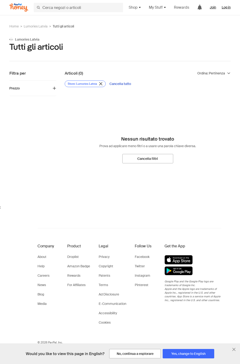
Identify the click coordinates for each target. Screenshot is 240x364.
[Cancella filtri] (147, 158)
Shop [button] (135, 7)
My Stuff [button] (157, 7)
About (42, 257)
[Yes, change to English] (188, 353)
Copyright (106, 266)
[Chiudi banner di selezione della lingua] (234, 349)
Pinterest (141, 285)
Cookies (105, 322)
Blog (41, 294)
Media (42, 304)
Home (14, 26)
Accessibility (108, 313)
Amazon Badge (78, 266)
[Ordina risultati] (214, 73)
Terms (103, 285)
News (42, 285)
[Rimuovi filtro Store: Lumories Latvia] (85, 83)
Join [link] (213, 7)
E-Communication (112, 304)
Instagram (142, 275)
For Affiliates (76, 285)
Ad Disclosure (109, 294)
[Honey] (18, 8)
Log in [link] (226, 7)
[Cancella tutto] (120, 84)
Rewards (181, 7)
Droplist (73, 257)
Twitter (140, 266)
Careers (43, 275)
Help (41, 266)
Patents (104, 275)
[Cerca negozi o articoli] (78, 7)
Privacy (104, 257)
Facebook (142, 257)
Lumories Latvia (36, 26)
